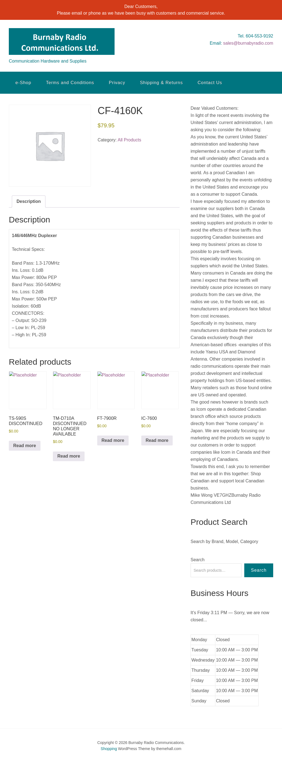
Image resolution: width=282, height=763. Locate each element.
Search (198, 559)
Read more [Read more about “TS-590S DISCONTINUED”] (24, 445)
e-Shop (23, 82)
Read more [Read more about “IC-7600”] (157, 440)
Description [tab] (29, 201)
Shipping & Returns (161, 82)
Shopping (109, 748)
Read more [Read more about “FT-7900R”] (113, 440)
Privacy (117, 82)
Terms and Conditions (70, 82)
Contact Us (209, 82)
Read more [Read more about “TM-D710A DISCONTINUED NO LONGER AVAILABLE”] (68, 456)
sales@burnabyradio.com (248, 43)
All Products (129, 140)
